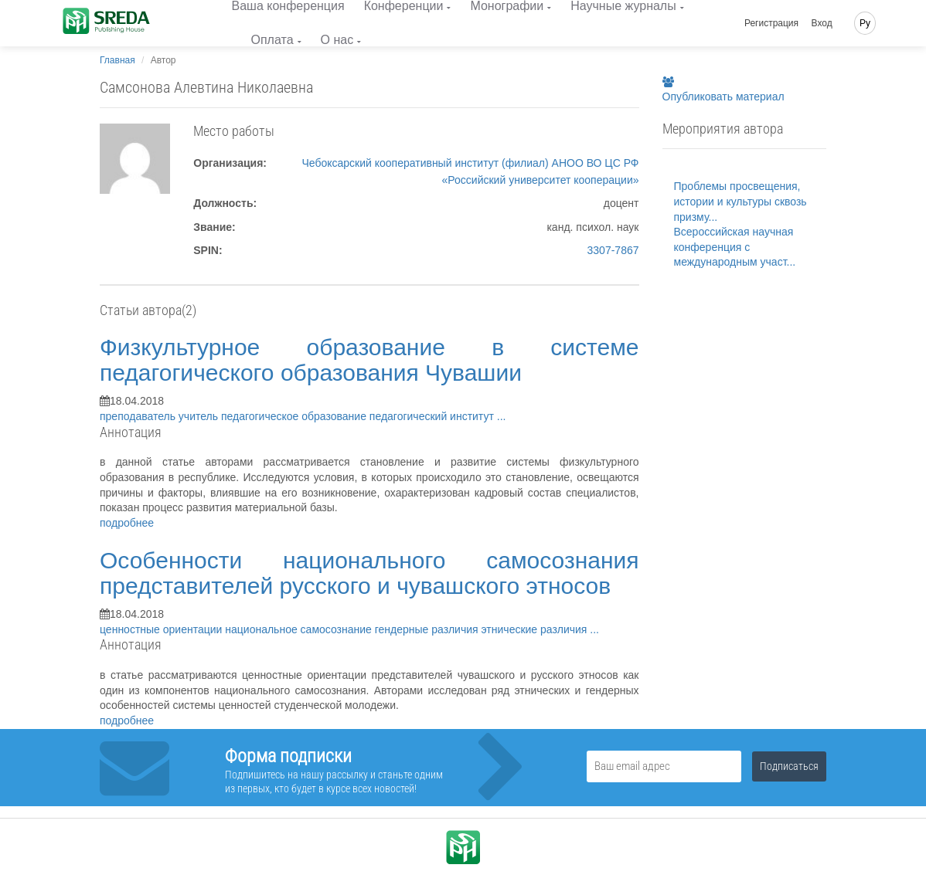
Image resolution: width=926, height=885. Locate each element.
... (501, 416)
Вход (822, 23)
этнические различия (536, 629)
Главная (117, 60)
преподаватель (139, 416)
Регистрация (771, 23)
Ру (865, 23)
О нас (337, 39)
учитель (200, 416)
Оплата (272, 39)
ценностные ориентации (162, 629)
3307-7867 (613, 250)
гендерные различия (428, 629)
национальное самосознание (299, 629)
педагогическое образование (295, 416)
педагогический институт (433, 416)
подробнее (127, 523)
